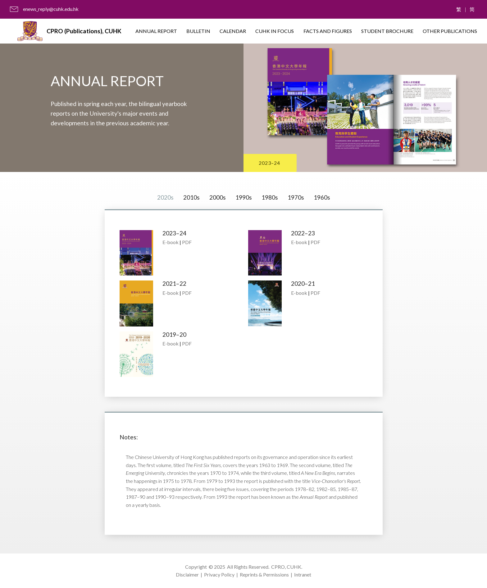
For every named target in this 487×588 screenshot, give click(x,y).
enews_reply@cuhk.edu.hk (51, 9)
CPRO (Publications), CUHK (84, 31)
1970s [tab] (296, 197)
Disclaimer (187, 574)
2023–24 (269, 163)
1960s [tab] (322, 197)
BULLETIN (198, 31)
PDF (187, 242)
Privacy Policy (219, 574)
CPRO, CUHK (286, 567)
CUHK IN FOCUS (274, 31)
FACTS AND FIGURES (327, 31)
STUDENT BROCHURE (387, 31)
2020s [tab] (165, 197)
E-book (170, 242)
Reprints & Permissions (264, 574)
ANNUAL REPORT (156, 31)
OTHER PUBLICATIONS (450, 31)
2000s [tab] (217, 197)
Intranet (302, 574)
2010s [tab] (191, 197)
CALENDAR (233, 31)
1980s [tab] (270, 197)
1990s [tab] (243, 197)
